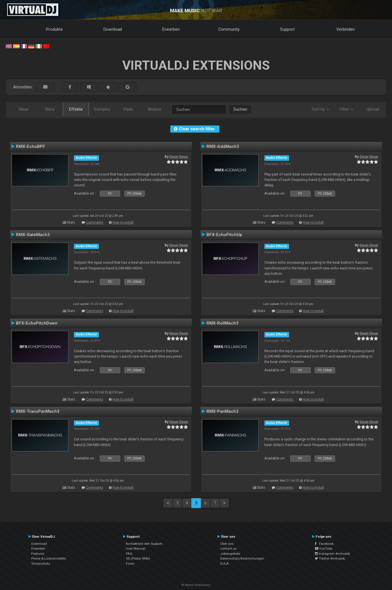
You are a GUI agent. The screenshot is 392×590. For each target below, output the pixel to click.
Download (112, 29)
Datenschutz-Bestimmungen (242, 558)
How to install (123, 222)
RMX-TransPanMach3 (37, 411)
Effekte (76, 109)
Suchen (240, 109)
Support (287, 29)
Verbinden (345, 29)
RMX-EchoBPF (30, 146)
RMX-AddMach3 (222, 146)
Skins (50, 109)
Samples (102, 109)
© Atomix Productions (196, 585)
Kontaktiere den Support (144, 544)
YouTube (323, 548)
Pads (128, 109)
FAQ (129, 554)
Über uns (227, 544)
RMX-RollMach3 (222, 323)
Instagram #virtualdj (332, 554)
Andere (154, 109)
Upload (372, 109)
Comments (94, 222)
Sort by (320, 109)
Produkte (54, 29)
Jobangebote (230, 554)
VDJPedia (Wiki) (138, 558)
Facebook (324, 544)
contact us (228, 548)
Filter (346, 109)
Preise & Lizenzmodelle (48, 558)
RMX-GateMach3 (33, 234)
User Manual (135, 548)
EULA (224, 564)
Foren (130, 564)
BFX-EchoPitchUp (224, 234)
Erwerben (171, 29)
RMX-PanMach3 (222, 411)
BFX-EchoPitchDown (36, 323)
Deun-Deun (178, 157)
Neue (23, 109)
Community (229, 29)
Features (37, 554)
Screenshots (40, 564)
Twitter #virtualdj (330, 558)
